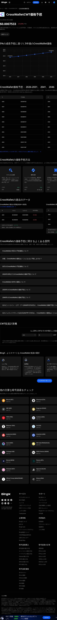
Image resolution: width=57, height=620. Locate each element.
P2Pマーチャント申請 (25, 508)
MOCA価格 (22, 586)
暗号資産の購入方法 (24, 548)
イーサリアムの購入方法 (25, 553)
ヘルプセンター (43, 500)
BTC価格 (21, 588)
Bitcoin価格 (22, 575)
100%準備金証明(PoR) (25, 535)
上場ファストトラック (25, 505)
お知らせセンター (24, 537)
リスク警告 (42, 529)
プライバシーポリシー (45, 524)
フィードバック (43, 502)
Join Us (21, 524)
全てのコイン (22, 572)
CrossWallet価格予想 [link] (24, 8)
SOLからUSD (42, 556)
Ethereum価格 (23, 577)
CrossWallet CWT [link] (13, 8)
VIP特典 (41, 513)
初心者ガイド (42, 497)
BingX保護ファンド (24, 532)
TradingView (22, 513)
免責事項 (41, 526)
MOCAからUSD (43, 561)
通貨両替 (41, 548)
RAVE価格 (21, 583)
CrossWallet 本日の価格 (6, 19)
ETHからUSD (42, 553)
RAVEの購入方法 (23, 559)
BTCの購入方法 (23, 564)
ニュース (21, 502)
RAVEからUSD (42, 559)
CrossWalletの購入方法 (44, 380)
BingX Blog (22, 540)
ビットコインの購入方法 (25, 551)
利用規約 (41, 521)
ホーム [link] (1, 8)
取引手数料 (22, 500)
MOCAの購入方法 (23, 561)
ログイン (29, 2)
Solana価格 (22, 580)
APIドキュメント (43, 508)
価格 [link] (6, 8)
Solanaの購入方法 (24, 556)
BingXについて (23, 521)
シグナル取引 (22, 510)
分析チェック (4, 34)
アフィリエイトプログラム (26, 529)
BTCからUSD (42, 551)
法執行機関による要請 (45, 505)
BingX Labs (22, 526)
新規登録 (36, 2)
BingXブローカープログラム (46, 510)
